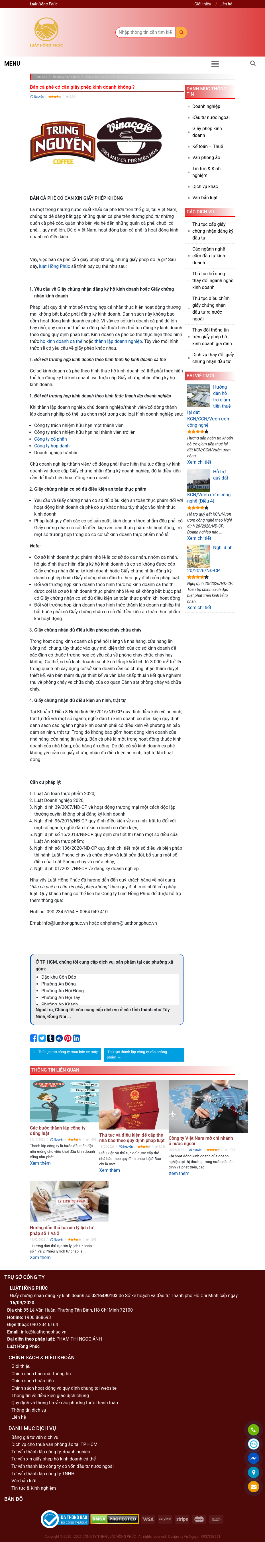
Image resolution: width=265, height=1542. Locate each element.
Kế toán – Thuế (207, 146)
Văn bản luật (204, 197)
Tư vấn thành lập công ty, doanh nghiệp (50, 1452)
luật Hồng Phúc (54, 266)
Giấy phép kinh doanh (207, 132)
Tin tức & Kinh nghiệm (206, 172)
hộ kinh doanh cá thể (61, 341)
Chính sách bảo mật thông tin (41, 1373)
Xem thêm (40, 1163)
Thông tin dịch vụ (28, 1410)
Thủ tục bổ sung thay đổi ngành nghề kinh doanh (212, 280)
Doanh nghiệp (206, 106)
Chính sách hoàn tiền (32, 1380)
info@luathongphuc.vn (43, 1332)
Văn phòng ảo (206, 157)
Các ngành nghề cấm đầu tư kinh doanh (208, 255)
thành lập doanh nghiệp (118, 341)
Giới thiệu (202, 4)
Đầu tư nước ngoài (211, 117)
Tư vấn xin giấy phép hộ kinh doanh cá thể (53, 1459)
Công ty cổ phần (50, 439)
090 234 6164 (44, 1324)
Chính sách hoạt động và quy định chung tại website (64, 1388)
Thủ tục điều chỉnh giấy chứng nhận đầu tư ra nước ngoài (211, 309)
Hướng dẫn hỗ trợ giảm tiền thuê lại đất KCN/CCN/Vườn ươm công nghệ (209, 406)
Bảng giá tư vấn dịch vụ (34, 1437)
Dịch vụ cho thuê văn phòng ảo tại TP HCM (54, 1444)
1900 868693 (37, 1317)
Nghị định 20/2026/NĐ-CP (210, 559)
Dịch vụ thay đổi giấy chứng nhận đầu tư (213, 358)
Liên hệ (225, 4)
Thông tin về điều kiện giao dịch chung (50, 1395)
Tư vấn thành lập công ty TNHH (42, 1473)
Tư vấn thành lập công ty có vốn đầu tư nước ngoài (62, 1466)
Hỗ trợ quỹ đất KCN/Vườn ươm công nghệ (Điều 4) (209, 486)
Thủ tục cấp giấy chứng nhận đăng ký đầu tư (212, 231)
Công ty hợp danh (52, 446)
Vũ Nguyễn (37, 96)
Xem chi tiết (199, 462)
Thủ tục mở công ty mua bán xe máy (68, 1052)
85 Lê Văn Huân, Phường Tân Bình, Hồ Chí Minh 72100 (78, 1310)
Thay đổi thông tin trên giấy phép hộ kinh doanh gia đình (212, 336)
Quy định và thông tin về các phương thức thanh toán (64, 1402)
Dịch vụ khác (205, 186)
